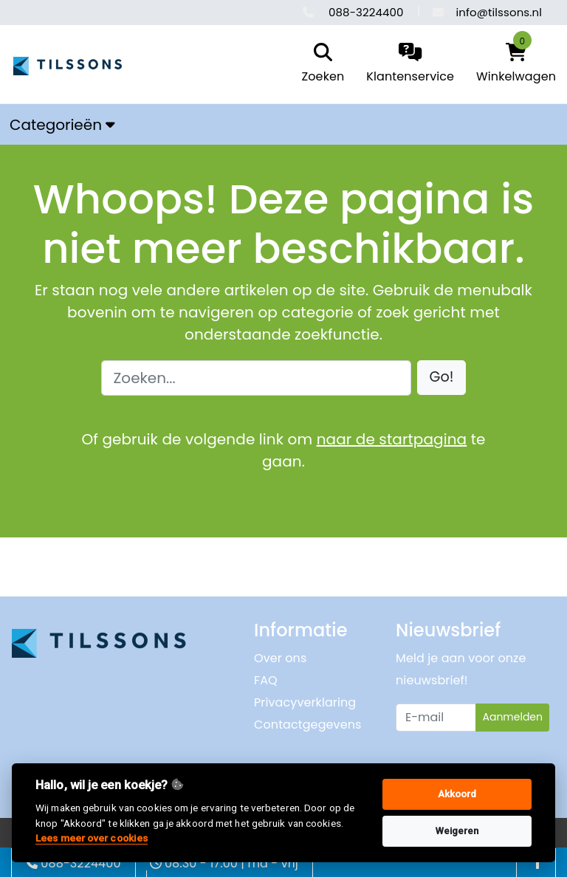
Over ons (280, 658)
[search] (320, 64)
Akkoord (457, 793)
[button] (442, 377)
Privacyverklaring (305, 702)
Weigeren (457, 830)
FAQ (266, 680)
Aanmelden (512, 716)
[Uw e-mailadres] (436, 718)
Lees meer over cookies (91, 838)
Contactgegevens (307, 724)
